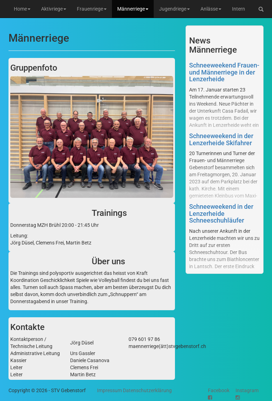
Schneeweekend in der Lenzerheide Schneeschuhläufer (221, 213)
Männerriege (132, 9)
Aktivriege (53, 9)
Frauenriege (92, 9)
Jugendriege (174, 9)
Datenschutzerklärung (147, 390)
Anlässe (210, 9)
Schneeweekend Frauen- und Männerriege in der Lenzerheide (224, 72)
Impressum (109, 390)
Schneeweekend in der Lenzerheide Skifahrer (221, 139)
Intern (238, 9)
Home (22, 9)
